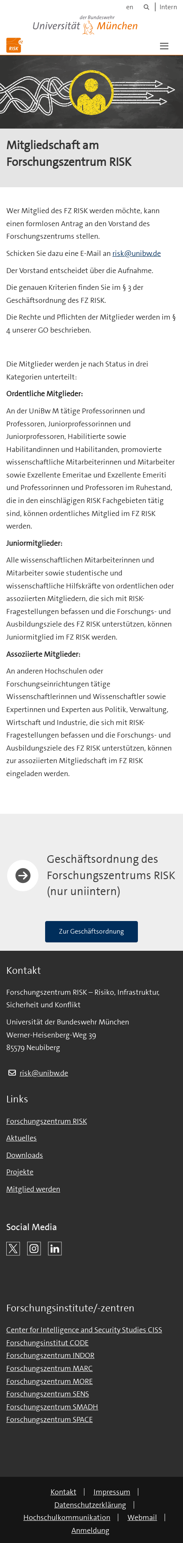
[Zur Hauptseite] (14, 45)
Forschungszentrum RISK (46, 1121)
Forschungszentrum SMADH (52, 1407)
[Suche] (146, 7)
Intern (168, 7)
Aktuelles (21, 1138)
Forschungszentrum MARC (49, 1368)
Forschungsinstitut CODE (47, 1343)
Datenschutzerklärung (90, 1505)
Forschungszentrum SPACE (49, 1419)
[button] (164, 45)
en (129, 7)
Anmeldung (90, 1530)
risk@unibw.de (136, 253)
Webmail (142, 1517)
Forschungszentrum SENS (47, 1394)
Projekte (19, 1172)
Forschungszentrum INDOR (50, 1355)
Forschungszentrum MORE (49, 1381)
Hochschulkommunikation (66, 1517)
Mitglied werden (33, 1189)
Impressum (112, 1492)
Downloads (24, 1155)
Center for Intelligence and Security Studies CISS (84, 1330)
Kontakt (63, 1492)
